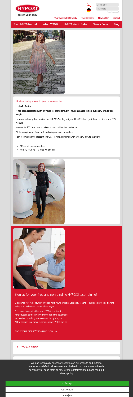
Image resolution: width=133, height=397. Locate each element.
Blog (116, 24)
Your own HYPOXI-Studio (65, 18)
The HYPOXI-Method (25, 24)
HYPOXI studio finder (75, 24)
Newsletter (103, 18)
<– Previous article (27, 346)
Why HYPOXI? (50, 24)
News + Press (100, 24)
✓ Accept (67, 383)
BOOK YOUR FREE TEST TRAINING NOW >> (36, 331)
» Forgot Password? (112, 12)
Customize (67, 389)
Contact (116, 18)
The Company (87, 18)
